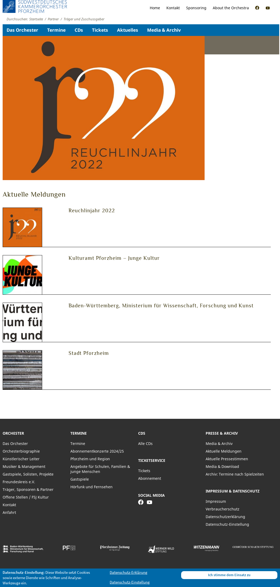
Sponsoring (196, 7)
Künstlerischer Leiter (21, 458)
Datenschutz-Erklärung (128, 572)
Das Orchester (22, 30)
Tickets (100, 30)
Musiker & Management (24, 466)
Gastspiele (79, 479)
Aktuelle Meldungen (224, 451)
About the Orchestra (231, 7)
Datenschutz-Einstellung (227, 524)
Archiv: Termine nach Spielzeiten (235, 474)
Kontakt (173, 7)
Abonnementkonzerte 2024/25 (97, 451)
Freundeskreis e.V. (19, 481)
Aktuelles (127, 30)
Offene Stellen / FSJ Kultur (26, 497)
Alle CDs (145, 443)
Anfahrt (9, 512)
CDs (79, 30)
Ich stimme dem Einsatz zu (229, 574)
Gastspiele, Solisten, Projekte (28, 474)
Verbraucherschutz (222, 508)
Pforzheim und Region (90, 458)
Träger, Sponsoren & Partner (28, 489)
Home (155, 7)
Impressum (216, 501)
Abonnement (149, 478)
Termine (56, 30)
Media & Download (222, 466)
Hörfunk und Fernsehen (91, 486)
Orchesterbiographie (21, 451)
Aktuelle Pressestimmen (227, 458)
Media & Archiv (164, 30)
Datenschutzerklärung (225, 516)
